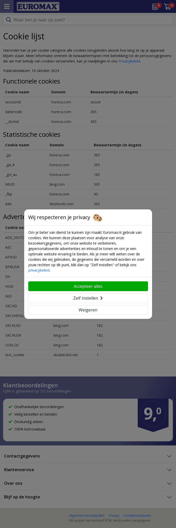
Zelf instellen (88, 298)
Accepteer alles (88, 286)
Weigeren (88, 310)
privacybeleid (39, 270)
